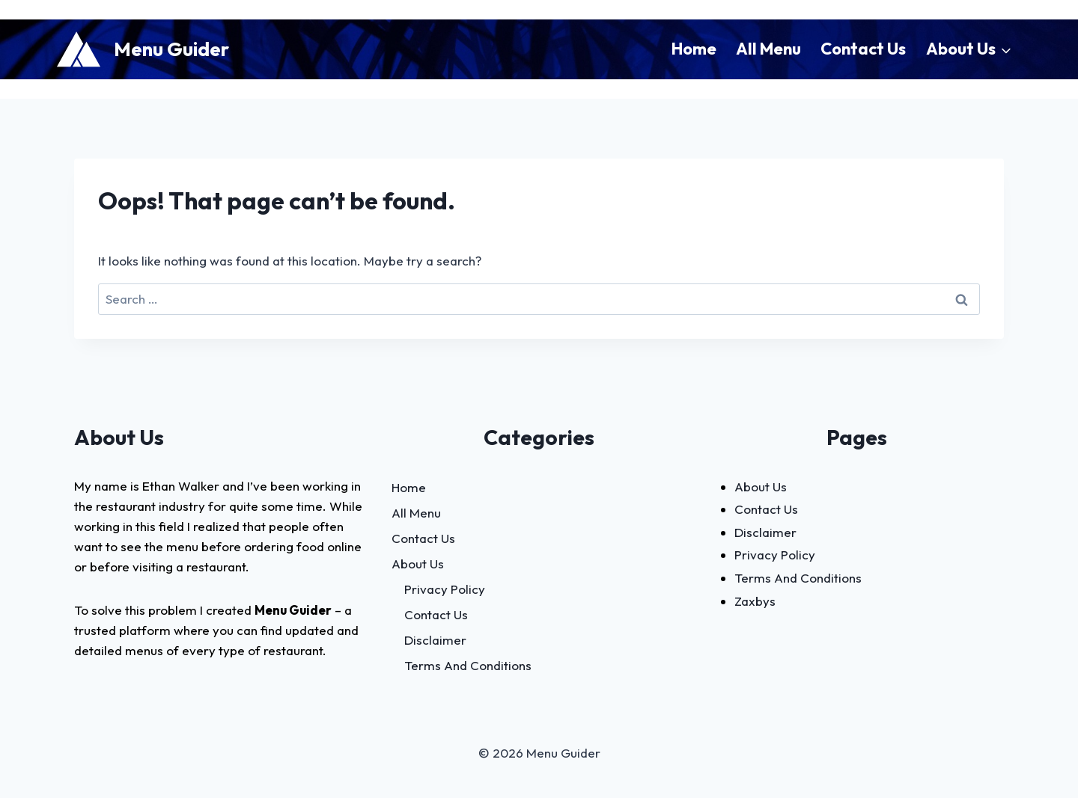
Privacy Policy (444, 589)
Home (694, 48)
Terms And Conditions (468, 665)
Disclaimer (435, 640)
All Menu (768, 48)
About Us (418, 563)
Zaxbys (755, 601)
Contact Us (863, 48)
